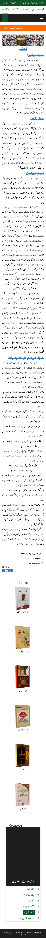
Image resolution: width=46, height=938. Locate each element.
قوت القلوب (23, 769)
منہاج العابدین (23, 690)
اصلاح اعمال (23, 808)
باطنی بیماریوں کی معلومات (23, 612)
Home (4, 28)
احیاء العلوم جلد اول (23, 651)
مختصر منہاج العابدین (23, 730)
